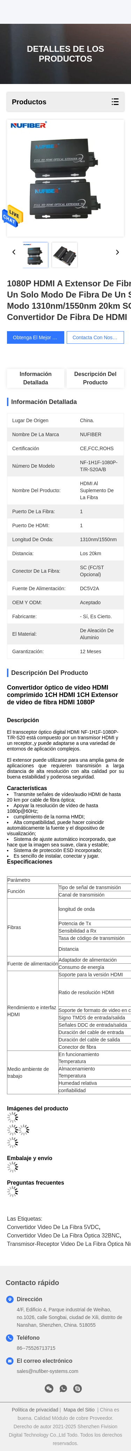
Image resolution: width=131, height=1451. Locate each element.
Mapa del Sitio (79, 1409)
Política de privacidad (35, 1409)
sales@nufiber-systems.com (47, 1371)
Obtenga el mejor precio (42, 337)
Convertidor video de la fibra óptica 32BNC (63, 1236)
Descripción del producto (95, 378)
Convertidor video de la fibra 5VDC (53, 1227)
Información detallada (36, 378)
